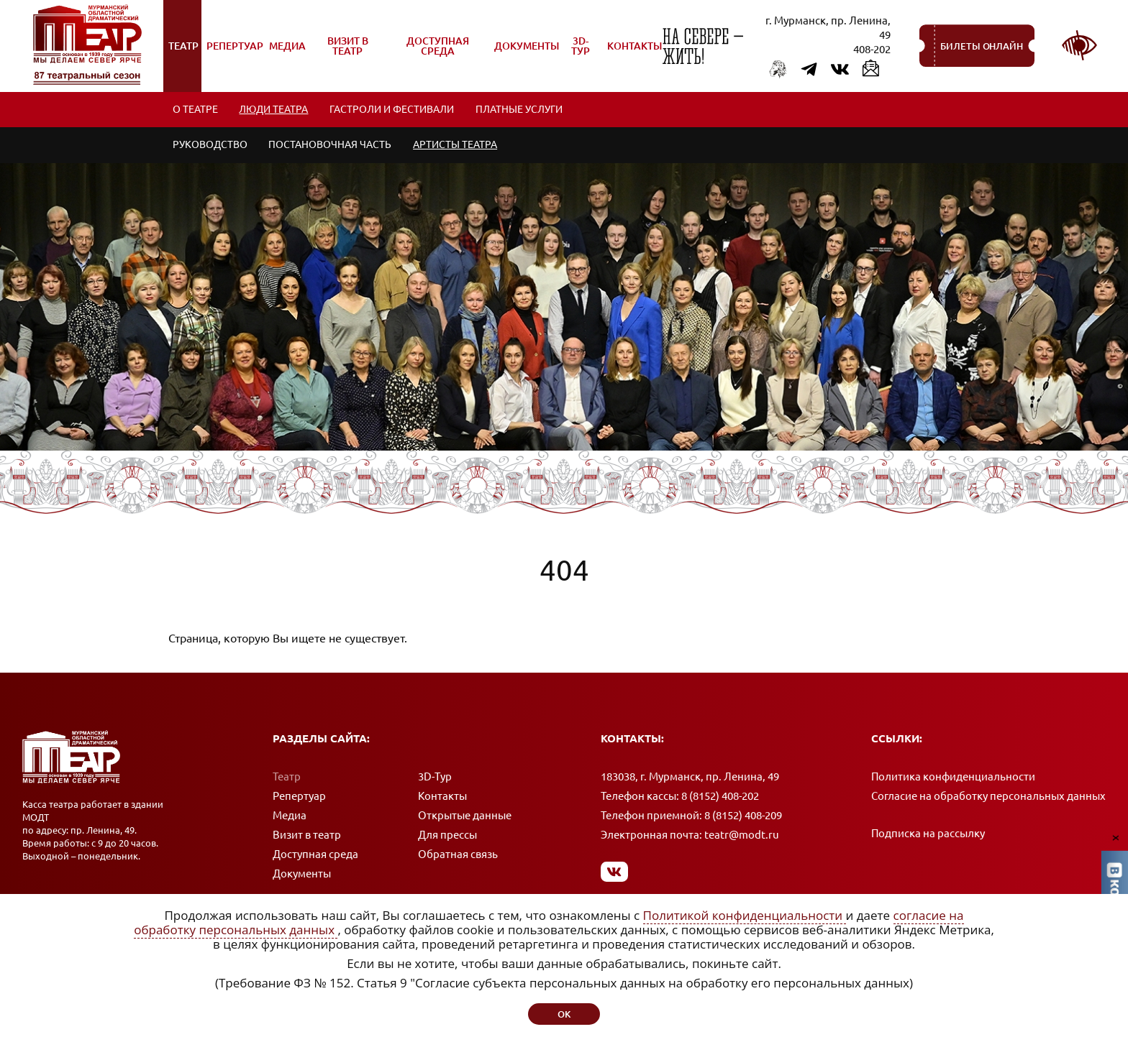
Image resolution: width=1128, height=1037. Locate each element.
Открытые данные (464, 816)
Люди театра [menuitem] (274, 110)
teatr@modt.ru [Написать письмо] (741, 835)
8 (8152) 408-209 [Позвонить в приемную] (743, 816)
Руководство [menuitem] (210, 146)
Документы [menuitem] (526, 53)
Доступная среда (315, 855)
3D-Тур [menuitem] (580, 46)
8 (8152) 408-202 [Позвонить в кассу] (720, 797)
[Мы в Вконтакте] (615, 872)
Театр (287, 777)
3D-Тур (435, 777)
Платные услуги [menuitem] (519, 110)
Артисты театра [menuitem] (456, 146)
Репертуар (299, 797)
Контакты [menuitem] (634, 46)
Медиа (289, 816)
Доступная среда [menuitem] (430, 51)
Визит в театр (307, 835)
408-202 (872, 49)
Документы (302, 874)
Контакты (442, 797)
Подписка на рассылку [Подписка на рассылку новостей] (928, 834)
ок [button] (564, 1014)
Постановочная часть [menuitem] (330, 146)
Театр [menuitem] (185, 53)
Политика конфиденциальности (953, 777)
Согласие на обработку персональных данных (988, 797)
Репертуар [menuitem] (234, 53)
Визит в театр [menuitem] (340, 51)
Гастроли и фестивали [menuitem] (392, 110)
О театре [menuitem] (195, 110)
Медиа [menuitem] (289, 53)
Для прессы (447, 835)
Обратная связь (458, 855)
